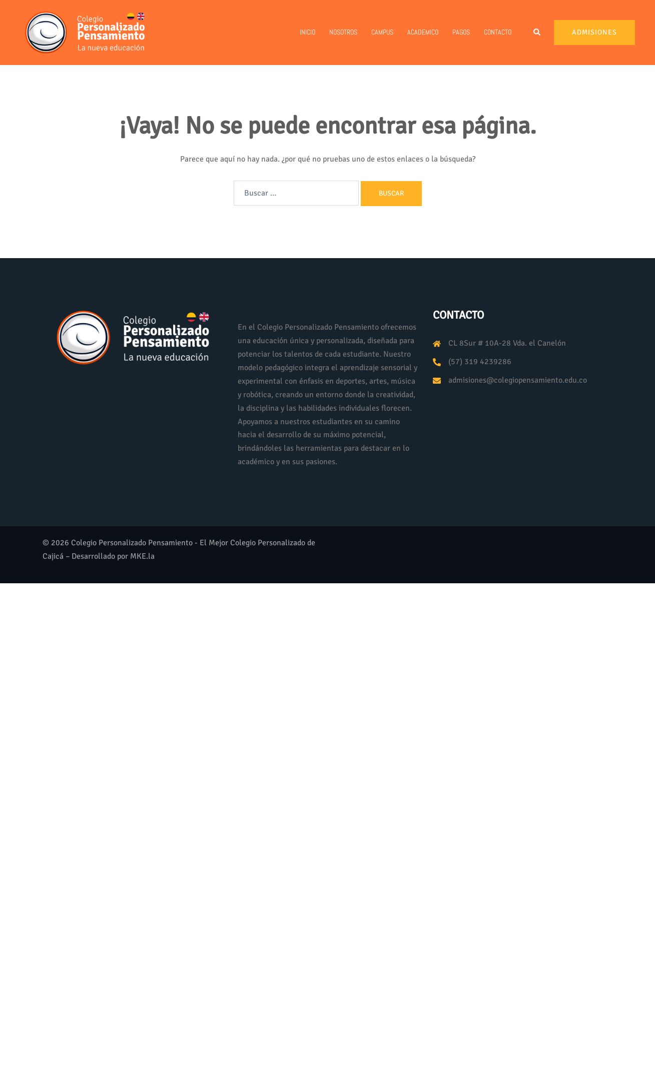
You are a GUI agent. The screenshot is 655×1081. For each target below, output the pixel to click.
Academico (422, 32)
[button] (537, 33)
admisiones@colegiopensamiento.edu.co (517, 380)
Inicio (307, 32)
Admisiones (594, 32)
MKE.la (142, 556)
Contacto (497, 32)
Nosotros (343, 32)
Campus (382, 32)
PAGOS (461, 32)
